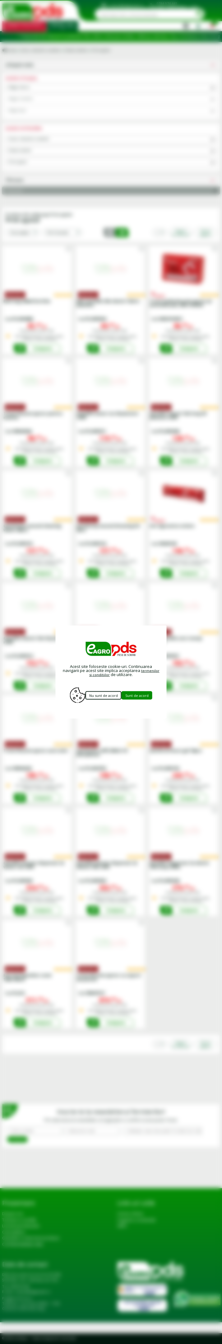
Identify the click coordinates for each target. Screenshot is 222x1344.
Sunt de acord (144, 695)
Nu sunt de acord (102, 695)
